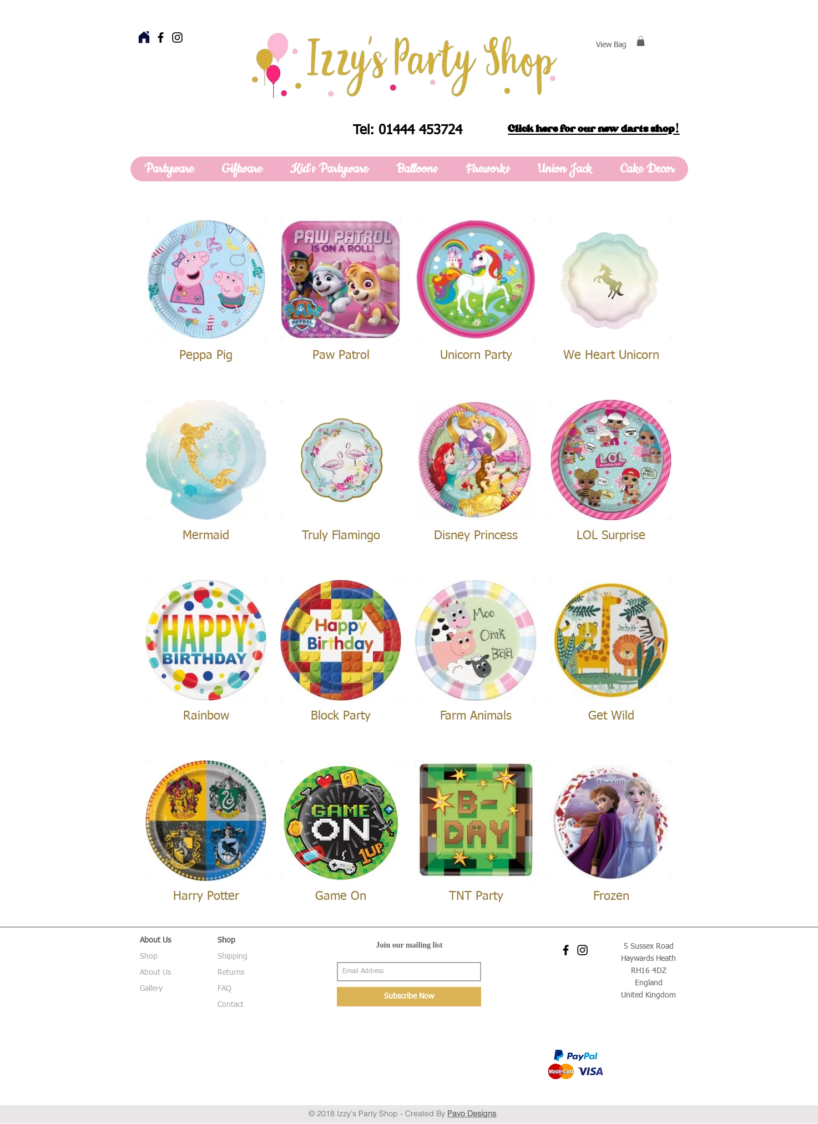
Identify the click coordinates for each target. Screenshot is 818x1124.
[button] (641, 41)
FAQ (224, 989)
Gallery (151, 989)
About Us (155, 972)
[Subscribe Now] (409, 996)
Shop (149, 956)
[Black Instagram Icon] (177, 37)
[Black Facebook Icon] (161, 37)
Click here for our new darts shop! (593, 128)
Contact (231, 1005)
